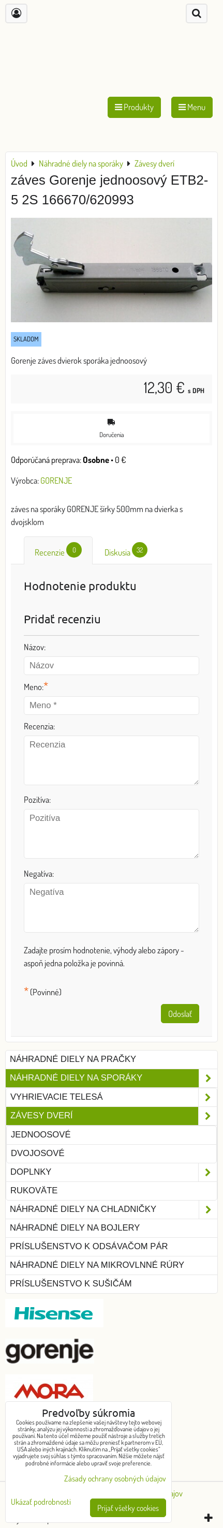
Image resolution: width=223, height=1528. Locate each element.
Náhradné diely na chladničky (113, 1210)
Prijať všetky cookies (128, 1508)
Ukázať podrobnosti (41, 1501)
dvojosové (37, 1153)
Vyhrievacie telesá (113, 1097)
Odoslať (180, 1013)
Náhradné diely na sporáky (113, 1078)
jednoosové (40, 1135)
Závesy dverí (113, 1116)
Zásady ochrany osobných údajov (115, 1478)
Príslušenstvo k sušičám (71, 1284)
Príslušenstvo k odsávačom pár (89, 1246)
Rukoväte (33, 1190)
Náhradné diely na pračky (73, 1059)
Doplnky (113, 1172)
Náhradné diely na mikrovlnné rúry (97, 1265)
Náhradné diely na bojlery (75, 1228)
